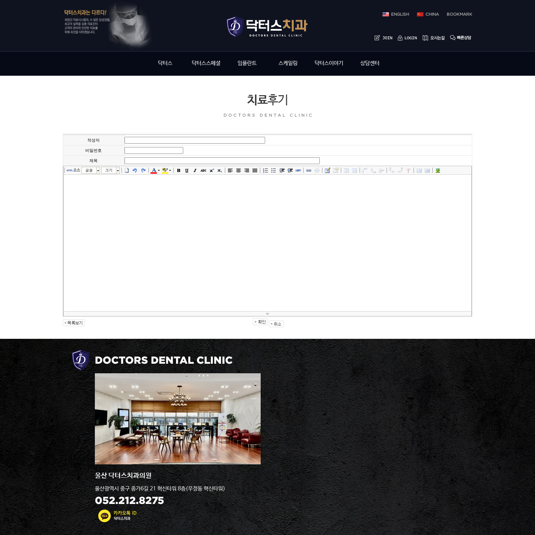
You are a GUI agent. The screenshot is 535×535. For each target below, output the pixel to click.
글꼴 (89, 170)
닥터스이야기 (329, 63)
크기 (109, 170)
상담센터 (369, 63)
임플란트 (247, 63)
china (432, 14)
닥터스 (165, 63)
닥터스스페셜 (206, 63)
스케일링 (288, 63)
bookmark (459, 14)
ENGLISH (400, 14)
